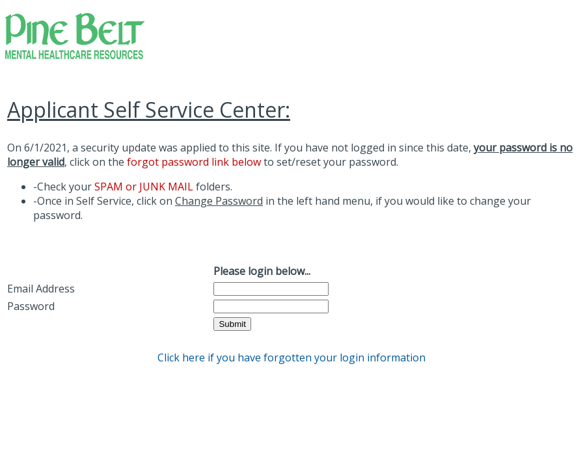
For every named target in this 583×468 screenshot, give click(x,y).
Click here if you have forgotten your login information (291, 357)
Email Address (41, 288)
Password (31, 306)
